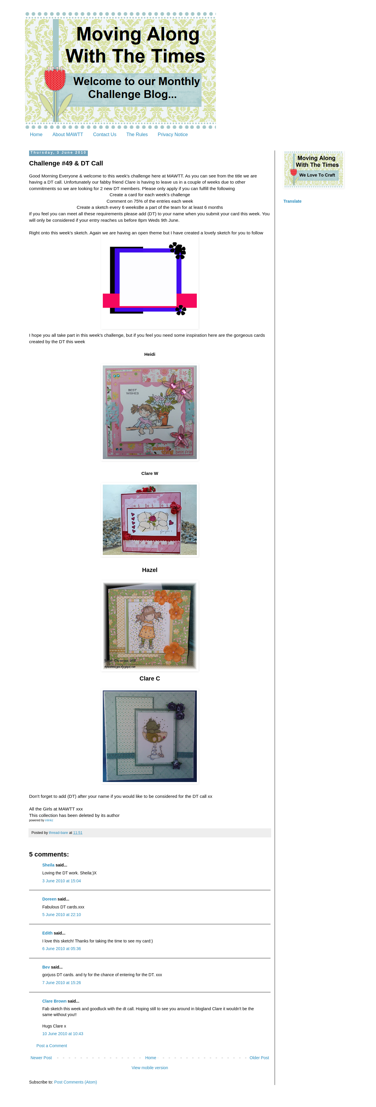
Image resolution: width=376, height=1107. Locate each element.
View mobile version (150, 1067)
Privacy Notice (173, 134)
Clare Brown (54, 1001)
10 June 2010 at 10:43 (62, 1033)
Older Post (259, 1057)
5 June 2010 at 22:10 (61, 914)
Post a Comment (51, 1045)
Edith (47, 933)
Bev (46, 967)
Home (36, 134)
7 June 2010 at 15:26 (61, 982)
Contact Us (104, 134)
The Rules (137, 134)
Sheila (48, 865)
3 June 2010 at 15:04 (61, 881)
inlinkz (49, 820)
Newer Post (41, 1057)
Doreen (49, 899)
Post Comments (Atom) (75, 1082)
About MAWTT (68, 134)
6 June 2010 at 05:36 (61, 948)
